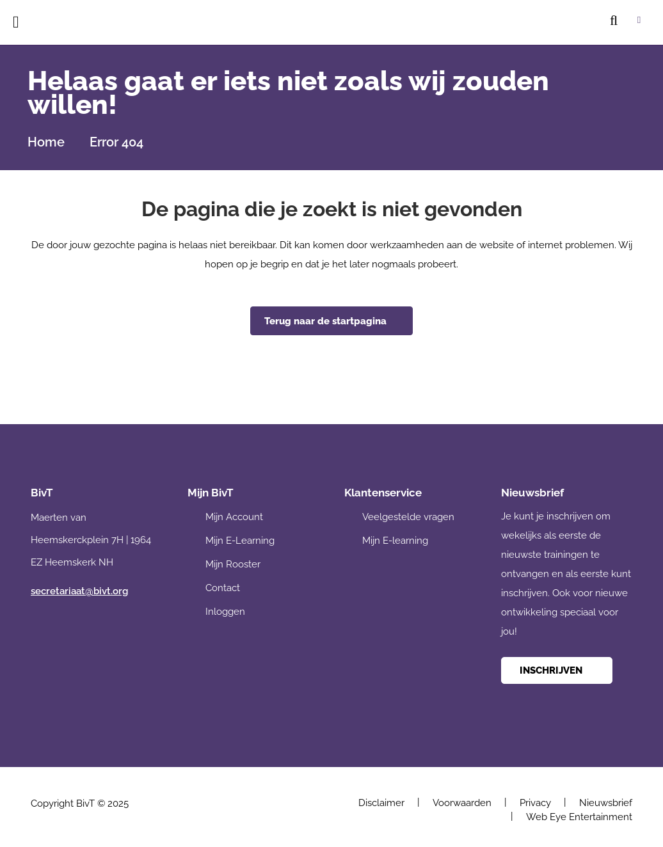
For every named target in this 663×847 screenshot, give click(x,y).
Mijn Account (234, 517)
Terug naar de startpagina (325, 321)
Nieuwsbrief (605, 803)
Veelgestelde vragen (408, 517)
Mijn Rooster (232, 564)
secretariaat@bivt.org (79, 591)
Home (46, 142)
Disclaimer (381, 803)
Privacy (535, 803)
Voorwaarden (462, 803)
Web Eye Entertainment (579, 817)
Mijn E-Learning (240, 540)
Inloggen (225, 611)
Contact (222, 588)
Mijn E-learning (395, 540)
